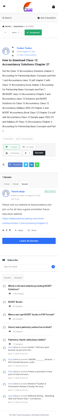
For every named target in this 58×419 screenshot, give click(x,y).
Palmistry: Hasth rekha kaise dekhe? (27, 340)
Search (7, 17)
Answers (18, 278)
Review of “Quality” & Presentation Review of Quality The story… (27, 385)
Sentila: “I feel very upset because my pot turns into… (28, 348)
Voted (6, 184)
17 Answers (15, 344)
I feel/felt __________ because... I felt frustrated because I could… (31, 360)
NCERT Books (15, 302)
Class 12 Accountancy (27, 55)
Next (15, 32)
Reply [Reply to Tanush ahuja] (19, 230)
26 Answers (15, 319)
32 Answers (15, 306)
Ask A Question (47, 17)
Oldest (16, 184)
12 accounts (8, 139)
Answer (39, 153)
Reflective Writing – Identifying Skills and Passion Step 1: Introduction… (31, 397)
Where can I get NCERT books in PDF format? (31, 314)
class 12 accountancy (24, 139)
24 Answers (15, 331)
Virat (10, 347)
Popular (7, 278)
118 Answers (16, 293)
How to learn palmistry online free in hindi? (30, 327)
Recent (25, 184)
